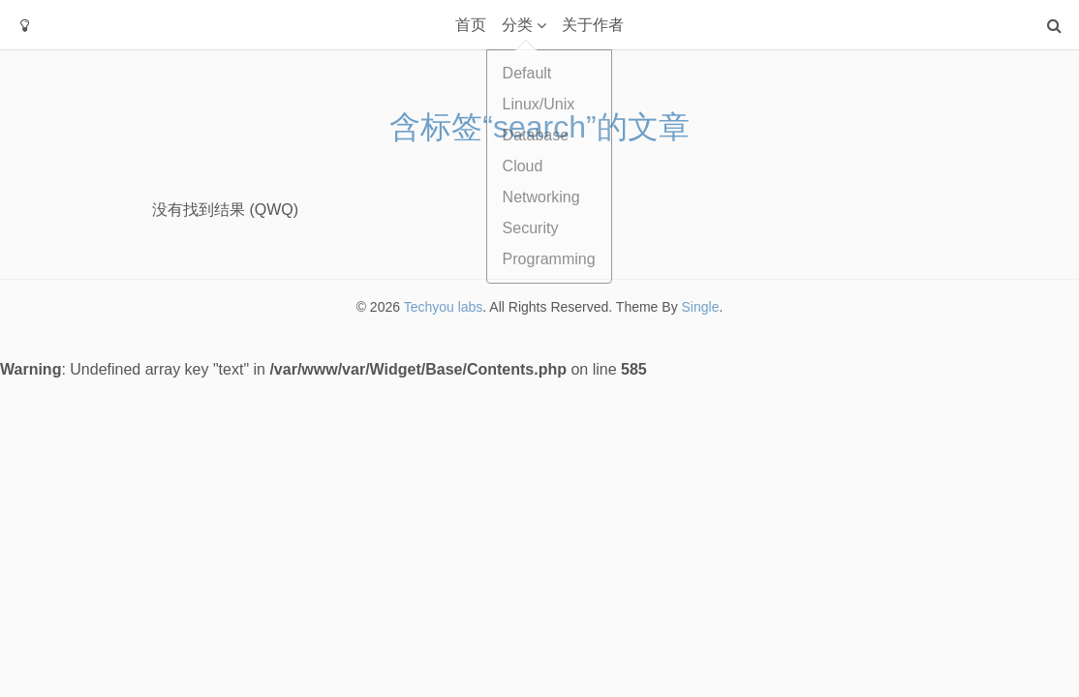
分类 (517, 24)
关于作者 (593, 24)
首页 (470, 24)
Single (701, 307)
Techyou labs (443, 307)
